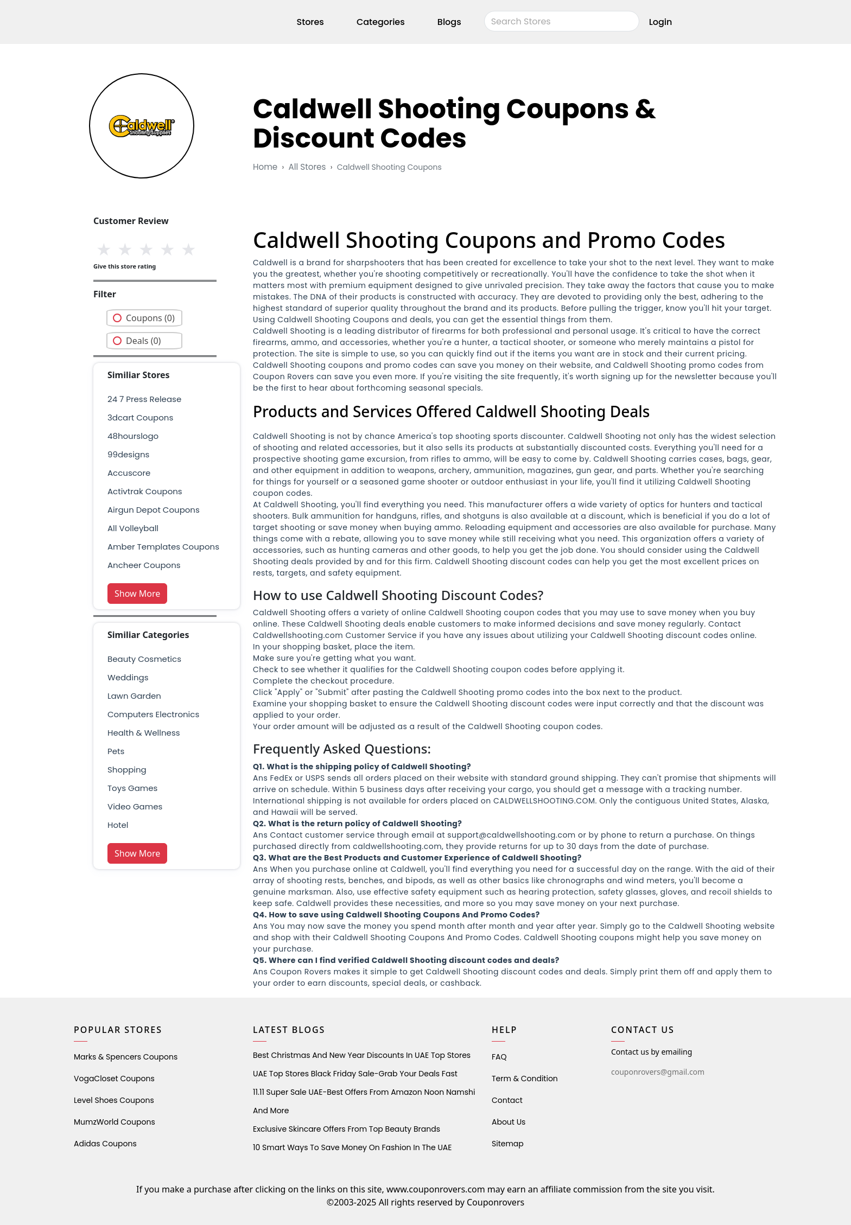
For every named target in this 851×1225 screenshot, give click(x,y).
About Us (508, 1121)
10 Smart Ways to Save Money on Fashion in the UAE (352, 1147)
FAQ (499, 1056)
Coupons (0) (150, 318)
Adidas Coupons (105, 1143)
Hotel (117, 825)
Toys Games (132, 788)
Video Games (134, 806)
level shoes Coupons (114, 1100)
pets (115, 751)
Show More (137, 593)
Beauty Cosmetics (144, 659)
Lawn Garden (134, 695)
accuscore (128, 472)
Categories (381, 23)
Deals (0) (143, 341)
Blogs (449, 23)
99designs (128, 454)
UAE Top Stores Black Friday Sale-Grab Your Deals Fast (355, 1073)
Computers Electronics (153, 714)
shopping (127, 769)
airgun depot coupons (153, 509)
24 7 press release (144, 399)
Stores (310, 23)
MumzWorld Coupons (114, 1121)
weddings (127, 677)
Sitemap (508, 1143)
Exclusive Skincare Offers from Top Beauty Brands (346, 1129)
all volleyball (132, 528)
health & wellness (143, 732)
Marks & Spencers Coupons (125, 1056)
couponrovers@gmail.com (657, 1072)
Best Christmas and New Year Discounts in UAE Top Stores (362, 1055)
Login (660, 23)
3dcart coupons (140, 417)
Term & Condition (525, 1078)
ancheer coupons (144, 565)
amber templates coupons (163, 546)
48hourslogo (132, 436)
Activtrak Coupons (144, 491)
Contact (507, 1100)
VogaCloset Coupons (114, 1078)
